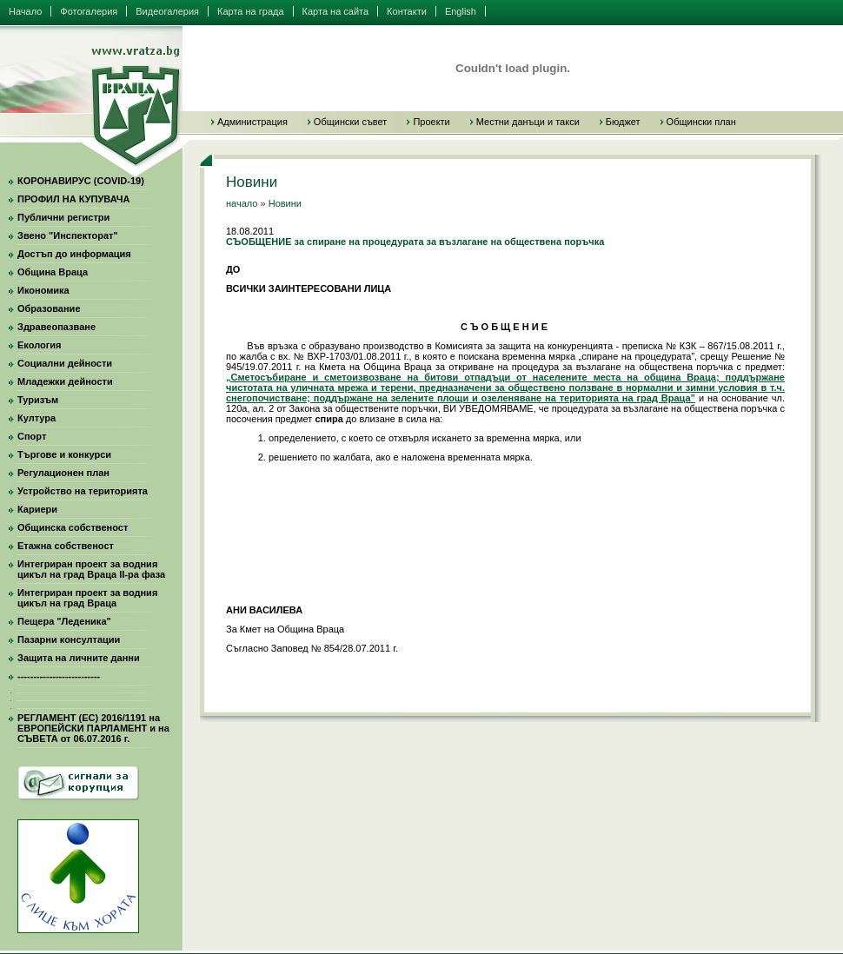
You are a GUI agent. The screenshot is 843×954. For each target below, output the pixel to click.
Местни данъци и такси (528, 121)
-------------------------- (58, 676)
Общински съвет (351, 121)
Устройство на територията (82, 491)
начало (241, 203)
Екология (39, 345)
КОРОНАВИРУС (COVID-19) (80, 181)
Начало (25, 11)
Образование (49, 308)
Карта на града (250, 11)
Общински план (701, 121)
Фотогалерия (88, 11)
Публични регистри (63, 217)
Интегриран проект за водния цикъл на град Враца (87, 597)
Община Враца (52, 272)
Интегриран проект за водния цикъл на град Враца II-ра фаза (91, 569)
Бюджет (623, 121)
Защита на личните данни (78, 658)
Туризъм (37, 399)
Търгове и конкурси (64, 454)
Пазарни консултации (68, 639)
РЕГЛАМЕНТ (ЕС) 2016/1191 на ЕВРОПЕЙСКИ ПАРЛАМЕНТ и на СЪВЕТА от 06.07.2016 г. (93, 728)
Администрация (252, 121)
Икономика (43, 290)
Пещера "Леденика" (64, 621)
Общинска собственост (72, 527)
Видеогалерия (167, 11)
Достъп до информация (74, 253)
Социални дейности (64, 363)
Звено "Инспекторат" (67, 235)
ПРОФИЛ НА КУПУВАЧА (73, 199)
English (460, 11)
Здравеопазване (56, 326)
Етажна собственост (65, 545)
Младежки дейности (65, 381)
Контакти (407, 11)
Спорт (31, 436)
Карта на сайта (335, 11)
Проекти (431, 121)
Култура (36, 418)
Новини (285, 203)
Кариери (37, 509)
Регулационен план (63, 472)
